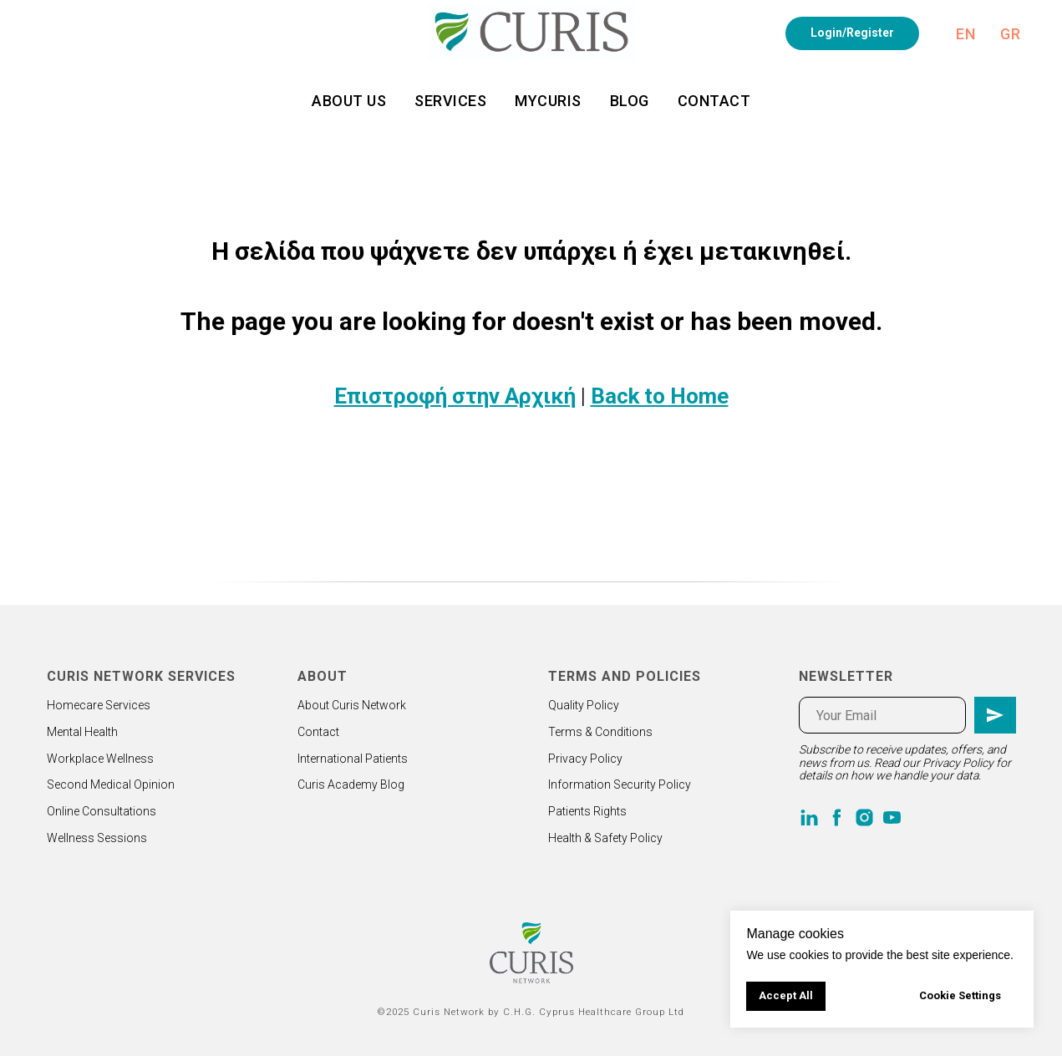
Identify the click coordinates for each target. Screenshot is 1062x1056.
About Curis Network (351, 705)
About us (349, 100)
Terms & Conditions (600, 732)
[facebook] (836, 817)
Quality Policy (583, 705)
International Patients (352, 758)
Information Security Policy (619, 784)
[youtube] (892, 817)
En (965, 34)
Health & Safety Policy (605, 838)
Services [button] (450, 100)
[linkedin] (809, 817)
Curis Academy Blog (350, 784)
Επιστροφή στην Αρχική (455, 396)
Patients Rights (587, 811)
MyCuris (548, 100)
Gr (1010, 34)
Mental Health (82, 732)
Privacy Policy (585, 758)
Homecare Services (98, 705)
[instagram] (864, 817)
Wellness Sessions (97, 838)
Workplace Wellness (100, 758)
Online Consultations (101, 811)
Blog (629, 100)
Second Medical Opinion (111, 784)
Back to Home (660, 396)
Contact (714, 100)
